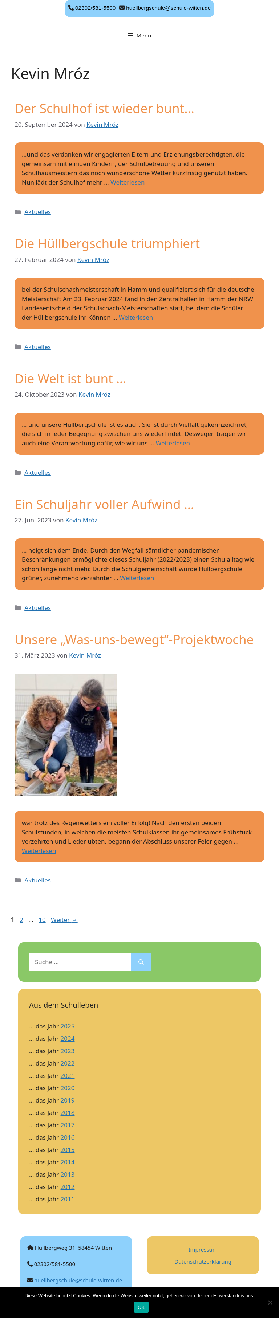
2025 (68, 1026)
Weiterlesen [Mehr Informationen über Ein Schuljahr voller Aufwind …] (137, 578)
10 (42, 919)
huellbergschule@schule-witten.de (168, 8)
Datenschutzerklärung (202, 1261)
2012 (68, 1186)
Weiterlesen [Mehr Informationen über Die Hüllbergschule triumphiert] (136, 317)
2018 (68, 1112)
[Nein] (270, 1302)
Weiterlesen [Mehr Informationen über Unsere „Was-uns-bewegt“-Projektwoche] (39, 850)
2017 (68, 1125)
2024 (68, 1038)
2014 (68, 1162)
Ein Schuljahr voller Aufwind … (104, 504)
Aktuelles (37, 211)
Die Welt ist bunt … (70, 378)
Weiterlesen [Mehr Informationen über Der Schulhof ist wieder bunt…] (127, 182)
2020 (68, 1088)
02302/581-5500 (95, 8)
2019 (68, 1100)
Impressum (202, 1249)
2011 (68, 1199)
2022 (68, 1063)
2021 (68, 1075)
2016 (68, 1137)
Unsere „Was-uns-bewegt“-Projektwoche (134, 639)
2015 (68, 1149)
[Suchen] (141, 962)
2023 (68, 1051)
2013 (68, 1174)
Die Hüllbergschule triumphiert (107, 243)
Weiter (64, 919)
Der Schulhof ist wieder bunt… (104, 108)
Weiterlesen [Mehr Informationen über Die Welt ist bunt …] (173, 443)
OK (141, 1307)
